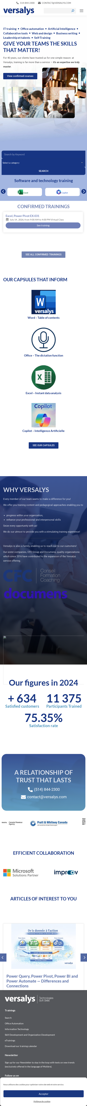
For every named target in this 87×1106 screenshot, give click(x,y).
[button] (3, 191)
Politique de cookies (42, 1101)
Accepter (43, 1093)
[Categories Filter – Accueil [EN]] (43, 163)
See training (43, 225)
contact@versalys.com (56, 2)
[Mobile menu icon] (81, 10)
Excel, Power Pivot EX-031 (22, 216)
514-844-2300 (27, 2)
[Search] (60, 10)
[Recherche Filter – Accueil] (43, 155)
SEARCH (43, 170)
